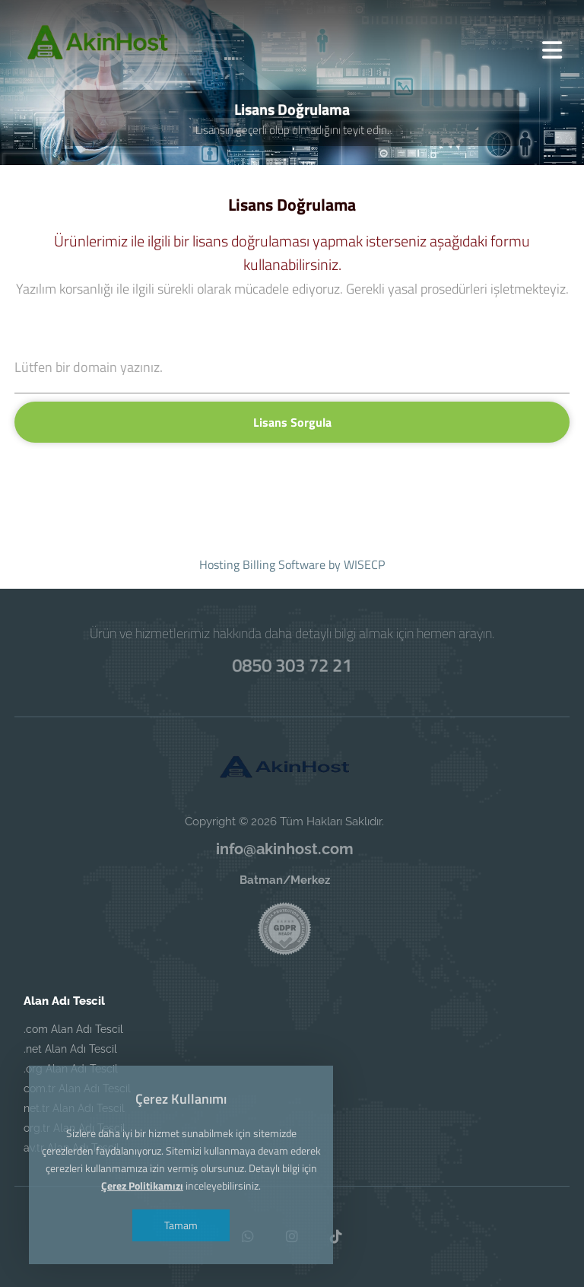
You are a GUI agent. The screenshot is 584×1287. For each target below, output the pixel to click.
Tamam (181, 1225)
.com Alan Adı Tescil (73, 1029)
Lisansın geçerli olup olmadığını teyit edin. (292, 129)
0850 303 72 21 (292, 665)
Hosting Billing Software (262, 564)
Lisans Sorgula (292, 422)
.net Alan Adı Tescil (70, 1049)
